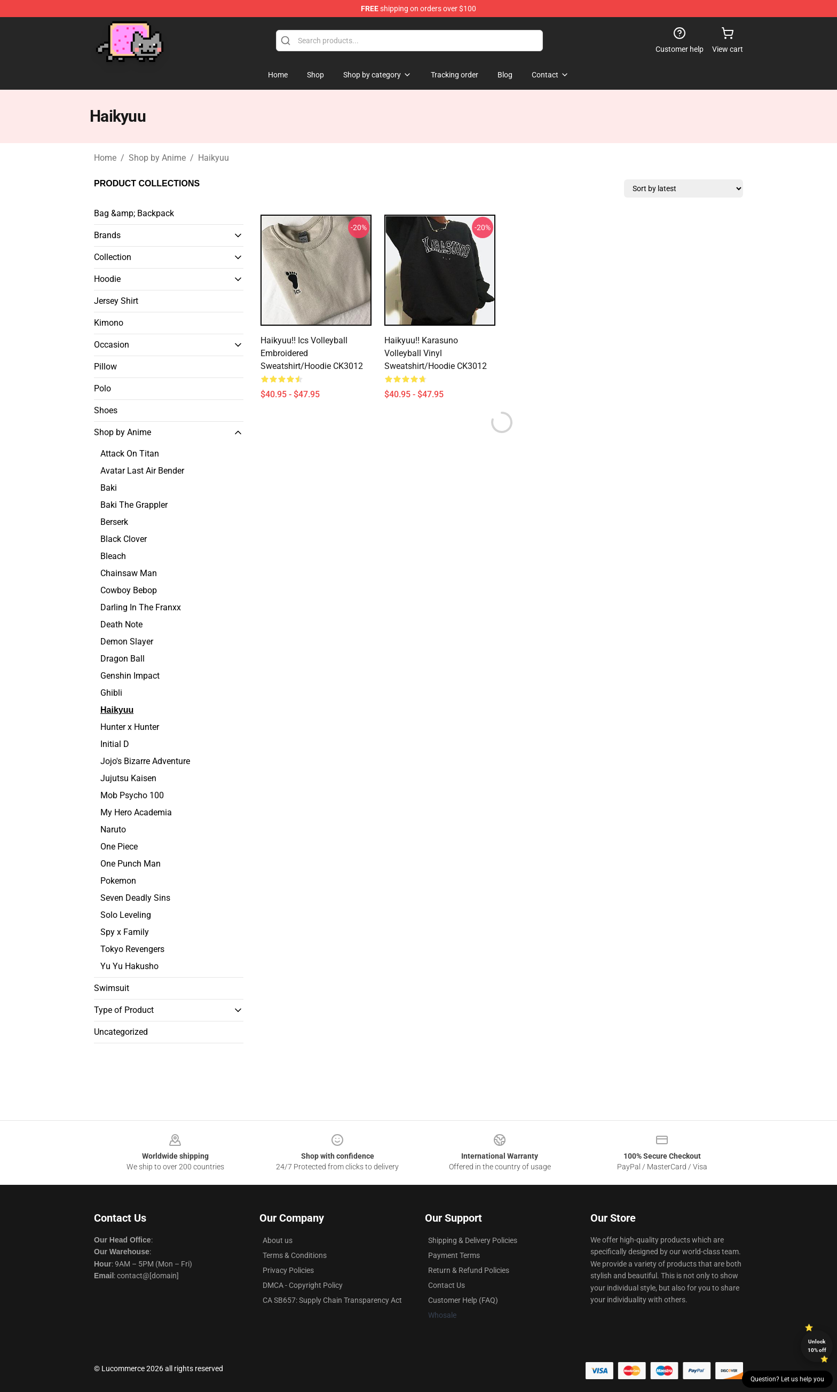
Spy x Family (124, 932)
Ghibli (111, 693)
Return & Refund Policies (468, 1270)
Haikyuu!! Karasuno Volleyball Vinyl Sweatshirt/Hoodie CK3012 (435, 353)
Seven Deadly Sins (135, 898)
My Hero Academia (136, 812)
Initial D (114, 744)
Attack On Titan (129, 454)
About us (278, 1240)
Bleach (113, 556)
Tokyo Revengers (132, 949)
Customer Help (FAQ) (463, 1300)
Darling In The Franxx (140, 607)
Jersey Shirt (116, 301)
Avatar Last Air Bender (142, 471)
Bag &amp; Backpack (134, 213)
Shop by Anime (157, 158)
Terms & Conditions (295, 1255)
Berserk (114, 522)
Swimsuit (111, 988)
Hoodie (107, 279)
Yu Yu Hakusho (129, 966)
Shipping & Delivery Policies (472, 1240)
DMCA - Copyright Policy (303, 1285)
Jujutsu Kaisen (128, 778)
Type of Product (124, 1010)
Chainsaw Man (128, 573)
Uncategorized (121, 1032)
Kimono (108, 323)
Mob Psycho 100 (132, 795)
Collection (112, 257)
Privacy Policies (288, 1270)
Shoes (105, 410)
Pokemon (118, 881)
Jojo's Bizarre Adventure (145, 761)
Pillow (105, 366)
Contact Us (446, 1285)
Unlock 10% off (817, 1346)
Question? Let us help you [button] (787, 1379)
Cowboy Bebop (128, 590)
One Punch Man (130, 864)
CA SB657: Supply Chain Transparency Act (332, 1300)
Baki (108, 488)
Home (105, 158)
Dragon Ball (122, 659)
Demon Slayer (126, 641)
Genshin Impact (130, 676)
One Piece (119, 847)
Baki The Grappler (134, 505)
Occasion (111, 345)
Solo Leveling (125, 915)
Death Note (121, 624)
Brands (107, 235)
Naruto (113, 829)
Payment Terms (454, 1255)
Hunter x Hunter (129, 727)
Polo (102, 388)
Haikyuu (213, 158)
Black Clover (123, 539)
